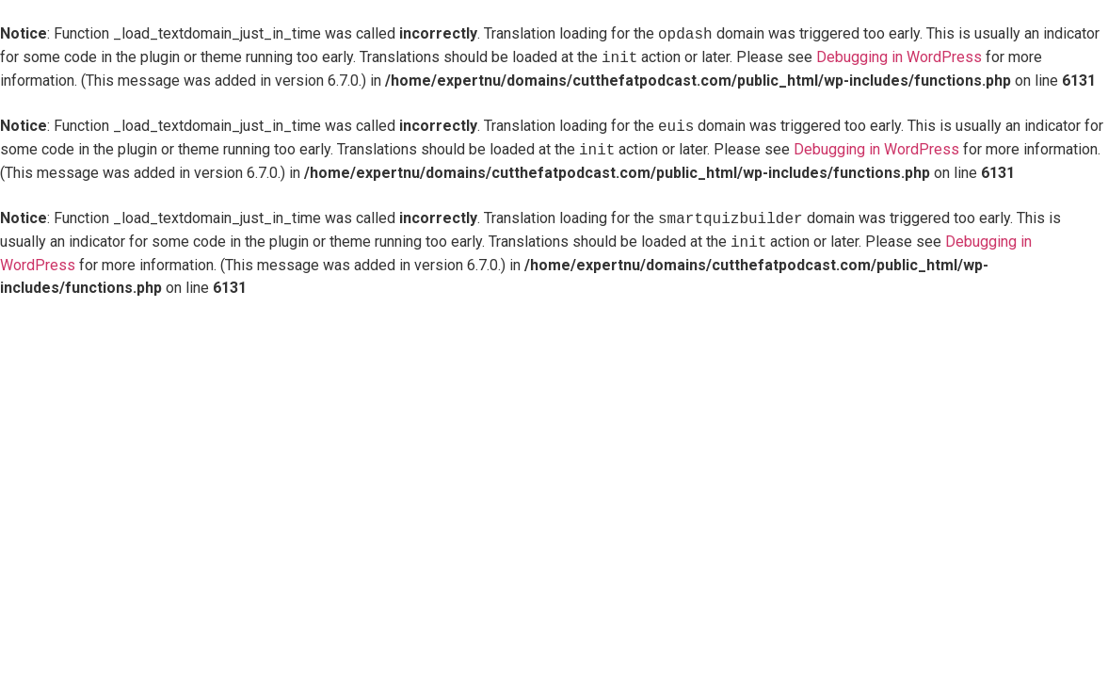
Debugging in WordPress (899, 58)
